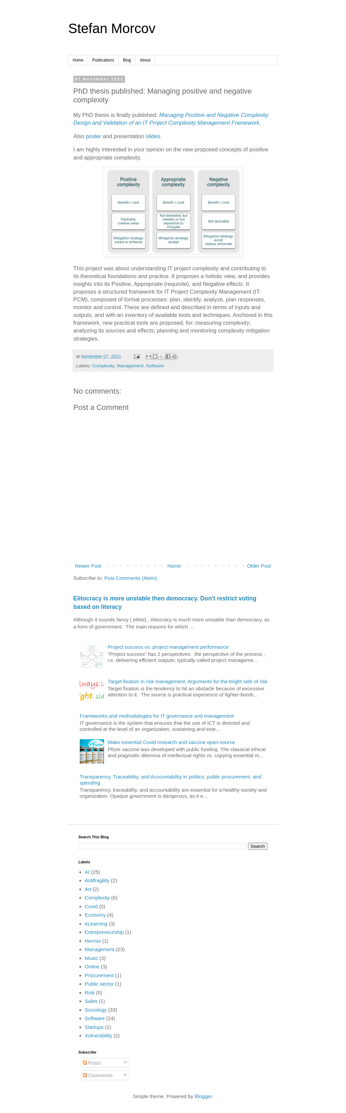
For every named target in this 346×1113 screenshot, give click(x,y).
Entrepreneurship (104, 932)
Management (130, 365)
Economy (95, 915)
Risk (90, 992)
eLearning (96, 923)
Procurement (99, 975)
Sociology (96, 1010)
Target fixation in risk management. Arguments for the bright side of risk (188, 681)
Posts (92, 1063)
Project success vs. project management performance (168, 647)
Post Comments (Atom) (130, 578)
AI (87, 872)
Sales (91, 1001)
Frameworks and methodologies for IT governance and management (157, 716)
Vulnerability (98, 1035)
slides (153, 136)
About (145, 60)
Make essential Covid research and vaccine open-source (171, 742)
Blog (127, 60)
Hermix (93, 941)
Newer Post (88, 566)
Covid (91, 906)
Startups (94, 1027)
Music (91, 958)
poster (93, 136)
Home (78, 60)
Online (92, 966)
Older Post (259, 566)
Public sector (99, 984)
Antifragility (97, 880)
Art (88, 889)
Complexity (103, 365)
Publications (103, 60)
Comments (98, 1075)
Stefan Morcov (111, 28)
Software (155, 365)
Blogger (203, 1096)
